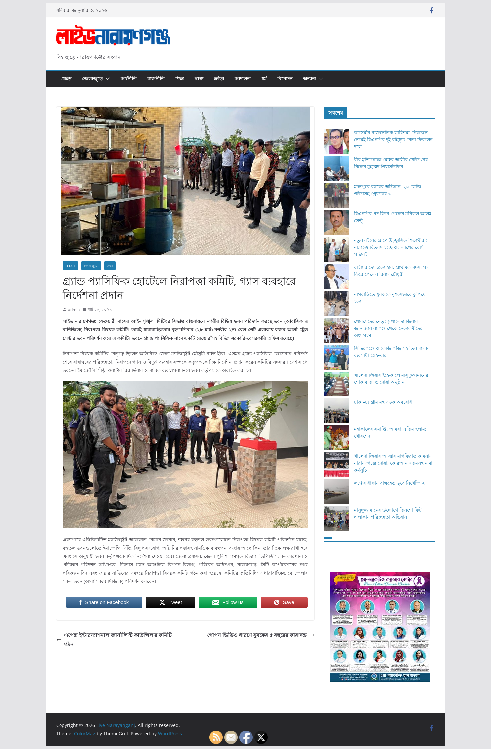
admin (74, 309)
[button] (106, 78)
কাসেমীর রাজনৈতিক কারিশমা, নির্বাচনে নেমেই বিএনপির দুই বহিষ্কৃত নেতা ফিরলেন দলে (393, 139)
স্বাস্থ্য (199, 78)
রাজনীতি (156, 78)
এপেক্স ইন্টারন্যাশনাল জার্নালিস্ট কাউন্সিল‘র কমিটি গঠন (114, 639)
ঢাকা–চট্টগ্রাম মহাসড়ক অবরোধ (383, 402)
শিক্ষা (179, 78)
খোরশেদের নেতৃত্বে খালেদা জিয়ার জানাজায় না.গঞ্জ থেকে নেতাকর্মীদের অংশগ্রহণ (388, 328)
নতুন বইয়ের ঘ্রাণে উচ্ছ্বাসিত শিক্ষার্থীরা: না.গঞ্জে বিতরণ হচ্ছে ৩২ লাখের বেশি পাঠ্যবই (390, 247)
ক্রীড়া (219, 78)
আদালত (243, 78)
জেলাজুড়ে (92, 78)
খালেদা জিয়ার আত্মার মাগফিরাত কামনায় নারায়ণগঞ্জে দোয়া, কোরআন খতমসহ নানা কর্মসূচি (393, 463)
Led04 (70, 265)
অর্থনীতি (129, 78)
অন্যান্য (309, 78)
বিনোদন (284, 78)
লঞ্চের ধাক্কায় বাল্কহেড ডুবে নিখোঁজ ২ (389, 483)
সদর (110, 265)
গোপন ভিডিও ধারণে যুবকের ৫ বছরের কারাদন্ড (260, 635)
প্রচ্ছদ (66, 78)
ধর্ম (264, 78)
